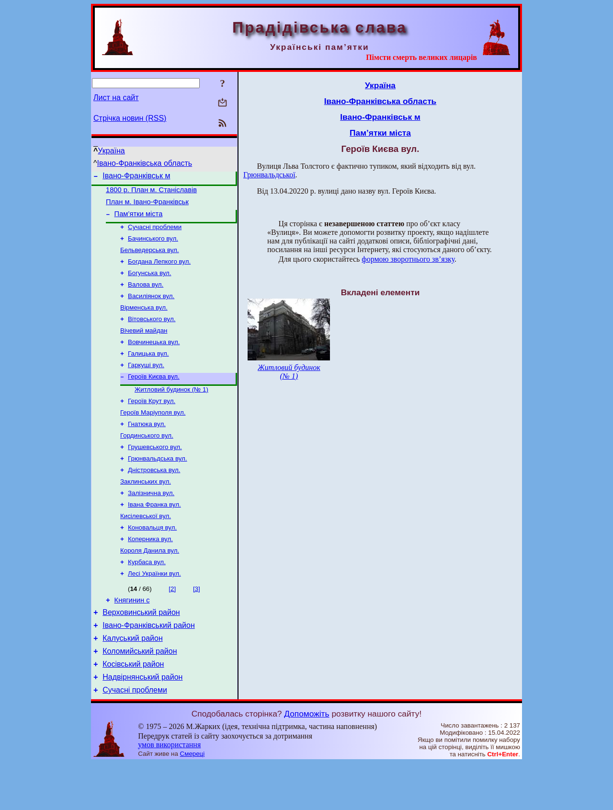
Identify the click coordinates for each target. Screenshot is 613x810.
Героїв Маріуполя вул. (152, 434)
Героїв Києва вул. (154, 395)
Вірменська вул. (144, 320)
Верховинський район (141, 651)
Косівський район (133, 708)
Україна (111, 151)
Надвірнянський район (142, 722)
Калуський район (132, 679)
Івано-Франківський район (148, 665)
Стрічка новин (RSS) (129, 118)
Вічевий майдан (143, 345)
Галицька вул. (148, 370)
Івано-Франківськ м (136, 177)
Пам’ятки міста (138, 219)
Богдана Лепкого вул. (159, 271)
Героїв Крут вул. (151, 422)
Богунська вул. (149, 283)
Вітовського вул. (151, 333)
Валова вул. (145, 296)
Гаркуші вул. (146, 383)
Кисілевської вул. (145, 546)
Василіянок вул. (151, 308)
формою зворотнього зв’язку (408, 259)
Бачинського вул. (153, 246)
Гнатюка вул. (147, 447)
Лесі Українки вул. (154, 609)
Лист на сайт (116, 97)
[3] (196, 624)
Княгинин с (132, 637)
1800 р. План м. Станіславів (151, 193)
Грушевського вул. (155, 471)
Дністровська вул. (154, 496)
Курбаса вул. (147, 596)
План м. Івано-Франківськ (147, 206)
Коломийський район (139, 694)
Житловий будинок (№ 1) (171, 409)
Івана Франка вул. (154, 534)
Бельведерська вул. (149, 258)
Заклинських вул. (145, 509)
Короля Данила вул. (149, 584)
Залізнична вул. (151, 521)
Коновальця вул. (152, 559)
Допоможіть (306, 760)
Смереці (192, 800)
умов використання (169, 791)
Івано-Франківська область (145, 163)
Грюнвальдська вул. (157, 484)
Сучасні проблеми (155, 233)
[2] (172, 624)
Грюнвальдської (269, 175)
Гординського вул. (146, 459)
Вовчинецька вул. (154, 358)
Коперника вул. (150, 571)
